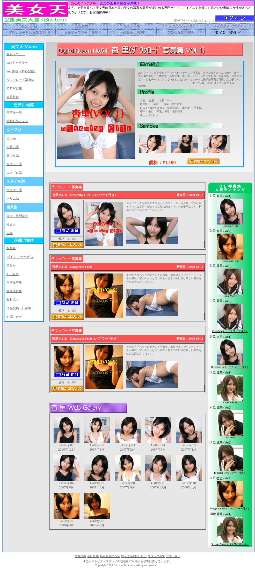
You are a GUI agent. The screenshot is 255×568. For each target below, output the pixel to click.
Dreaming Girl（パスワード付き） (230, 367)
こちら (210, 20)
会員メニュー (15, 54)
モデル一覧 (131, 26)
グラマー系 (14, 190)
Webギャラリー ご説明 (81, 32)
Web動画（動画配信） (21, 71)
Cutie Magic (230, 295)
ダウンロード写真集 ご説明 (29, 32)
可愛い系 (12, 147)
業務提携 (80, 556)
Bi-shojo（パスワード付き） (230, 472)
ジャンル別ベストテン (229, 26)
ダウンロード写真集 (20, 80)
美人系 (11, 138)
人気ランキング (181, 26)
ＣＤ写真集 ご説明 (181, 32)
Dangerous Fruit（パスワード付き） (230, 508)
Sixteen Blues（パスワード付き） (230, 544)
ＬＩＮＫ (12, 274)
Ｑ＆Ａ (11, 265)
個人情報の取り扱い (134, 556)
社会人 (11, 224)
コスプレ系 (14, 172)
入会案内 (81, 26)
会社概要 (93, 556)
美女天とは (29, 26)
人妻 (9, 233)
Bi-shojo (230, 437)
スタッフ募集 (156, 556)
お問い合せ (14, 317)
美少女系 (12, 155)
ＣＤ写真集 (14, 88)
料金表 (11, 248)
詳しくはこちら (149, 115)
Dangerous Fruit (230, 261)
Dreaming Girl (230, 226)
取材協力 (12, 299)
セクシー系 (14, 164)
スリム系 (12, 198)
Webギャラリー (17, 63)
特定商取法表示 (110, 556)
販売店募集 (14, 291)
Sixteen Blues (230, 402)
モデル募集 (14, 282)
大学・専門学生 (17, 216)
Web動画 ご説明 (132, 32)
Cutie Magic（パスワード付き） (230, 331)
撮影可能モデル (17, 121)
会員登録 (12, 97)
